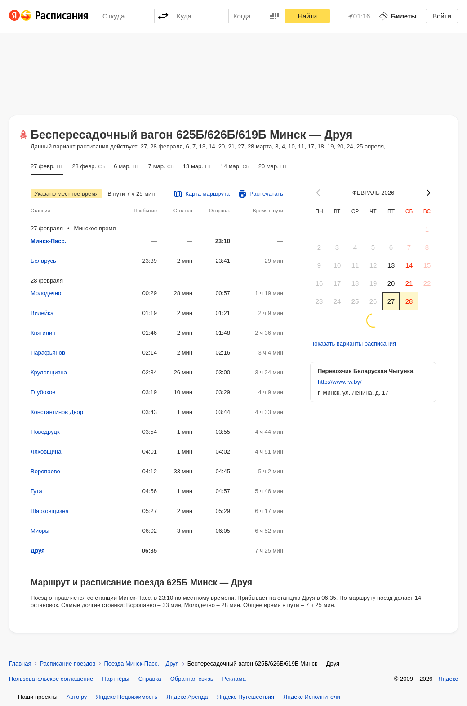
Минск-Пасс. (48, 241)
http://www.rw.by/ (340, 381)
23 (319, 301)
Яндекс (448, 678)
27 (391, 301)
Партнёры (115, 678)
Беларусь (43, 260)
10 (337, 265)
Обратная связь (191, 678)
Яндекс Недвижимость (126, 696)
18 (355, 283)
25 (355, 301)
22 (427, 283)
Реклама (234, 678)
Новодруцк (45, 431)
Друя (38, 550)
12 (373, 265)
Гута (36, 491)
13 (391, 265)
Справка (149, 678)
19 (373, 283)
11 (355, 265)
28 (409, 301)
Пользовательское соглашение (51, 678)
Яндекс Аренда (187, 696)
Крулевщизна (49, 372)
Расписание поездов (67, 663)
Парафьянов (48, 352)
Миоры (40, 530)
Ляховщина (46, 451)
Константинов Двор (57, 412)
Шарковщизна (50, 511)
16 (319, 283)
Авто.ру (77, 696)
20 (391, 283)
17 (337, 283)
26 (373, 301)
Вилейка (42, 313)
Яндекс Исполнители (311, 696)
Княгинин (43, 332)
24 (337, 301)
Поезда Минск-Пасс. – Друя (141, 663)
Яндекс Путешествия (246, 696)
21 (409, 283)
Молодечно (46, 293)
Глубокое (43, 392)
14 (409, 265)
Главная (20, 663)
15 (427, 265)
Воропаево (45, 471)
